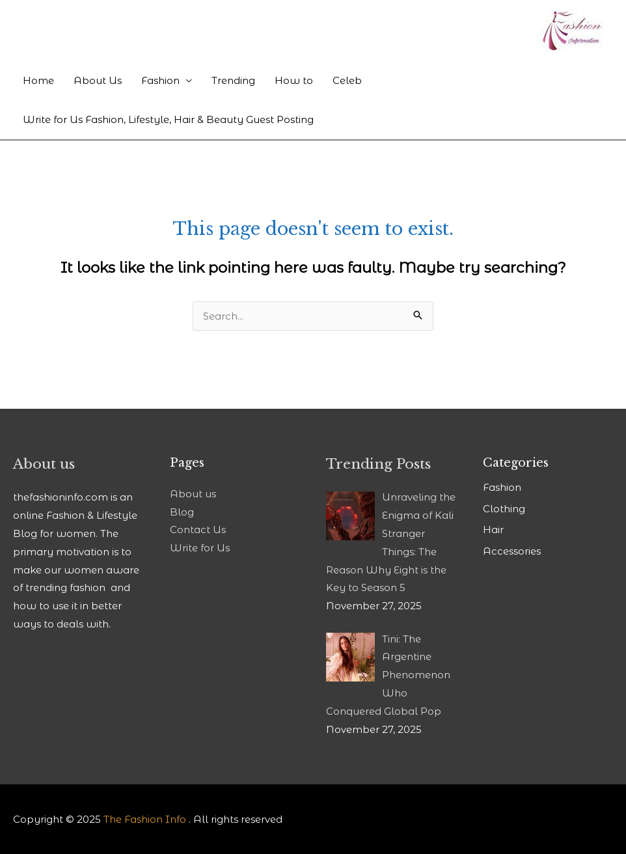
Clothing (504, 509)
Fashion (160, 80)
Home (38, 80)
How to (294, 80)
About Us (98, 80)
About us (193, 494)
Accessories (512, 551)
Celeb (347, 80)
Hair (493, 529)
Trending (233, 80)
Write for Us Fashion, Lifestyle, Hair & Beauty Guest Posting (168, 119)
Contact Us (198, 529)
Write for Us (200, 548)
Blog (182, 512)
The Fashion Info (144, 819)
